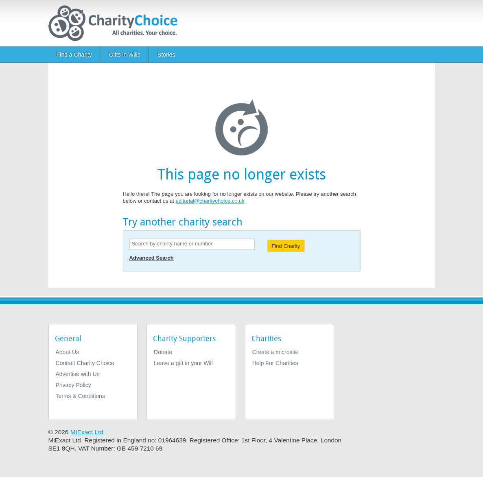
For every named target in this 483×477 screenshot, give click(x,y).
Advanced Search (151, 258)
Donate (163, 352)
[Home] (116, 23)
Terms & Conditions (80, 396)
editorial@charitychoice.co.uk (210, 201)
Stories (166, 54)
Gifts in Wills (124, 54)
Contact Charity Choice (85, 363)
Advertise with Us (78, 374)
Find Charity (286, 246)
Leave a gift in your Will (183, 363)
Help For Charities (275, 363)
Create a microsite (275, 352)
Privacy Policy (73, 385)
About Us (67, 352)
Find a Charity (74, 54)
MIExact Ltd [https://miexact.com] (86, 432)
